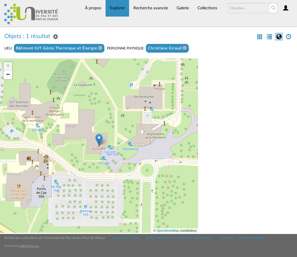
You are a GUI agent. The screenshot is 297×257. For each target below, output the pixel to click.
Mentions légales (252, 238)
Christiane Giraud (167, 48)
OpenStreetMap (167, 230)
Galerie (183, 8)
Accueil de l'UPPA (125, 238)
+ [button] (8, 66)
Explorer (117, 8)
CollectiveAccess (29, 245)
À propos (93, 8)
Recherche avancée (150, 8)
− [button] (8, 75)
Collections (207, 8)
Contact (226, 238)
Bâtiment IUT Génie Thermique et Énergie (59, 48)
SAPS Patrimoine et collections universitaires (179, 238)
